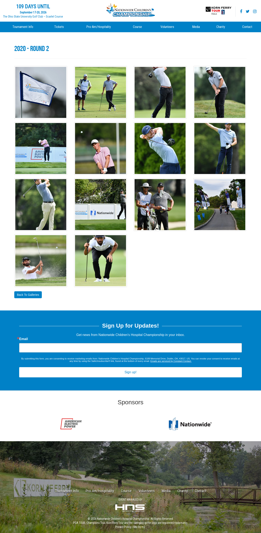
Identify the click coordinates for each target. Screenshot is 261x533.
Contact (247, 27)
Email (23, 339)
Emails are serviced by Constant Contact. (171, 361)
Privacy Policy (123, 527)
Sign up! (131, 372)
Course (137, 27)
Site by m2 (139, 527)
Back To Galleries (28, 294)
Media (196, 27)
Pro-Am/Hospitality (98, 27)
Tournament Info (22, 27)
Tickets (59, 27)
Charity (220, 27)
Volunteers (167, 27)
